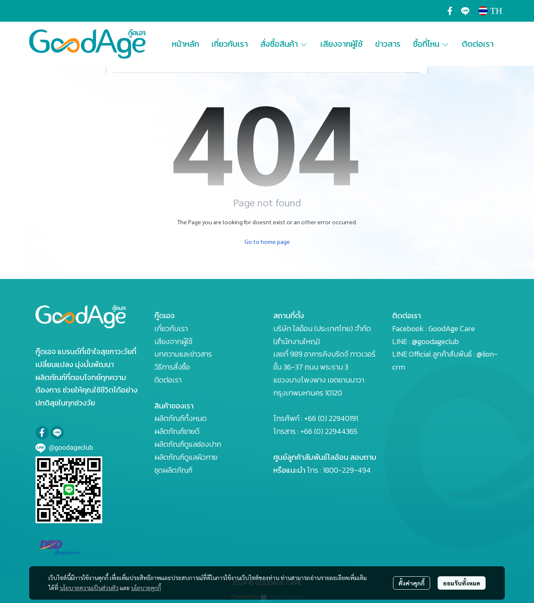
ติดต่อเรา (167, 379)
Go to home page (267, 241)
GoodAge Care (451, 328)
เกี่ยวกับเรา (171, 328)
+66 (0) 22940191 (331, 418)
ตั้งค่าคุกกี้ (411, 583)
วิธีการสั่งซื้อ (172, 366)
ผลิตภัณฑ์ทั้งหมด (180, 418)
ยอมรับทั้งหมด (461, 583)
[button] (490, 11)
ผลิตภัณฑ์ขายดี (176, 431)
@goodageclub (435, 341)
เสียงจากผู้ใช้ (173, 341)
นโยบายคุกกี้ (146, 587)
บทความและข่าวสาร (183, 354)
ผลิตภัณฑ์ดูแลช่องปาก (187, 444)
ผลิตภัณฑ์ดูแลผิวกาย (185, 457)
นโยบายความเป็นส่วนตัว (89, 587)
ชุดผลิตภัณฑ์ (173, 470)
